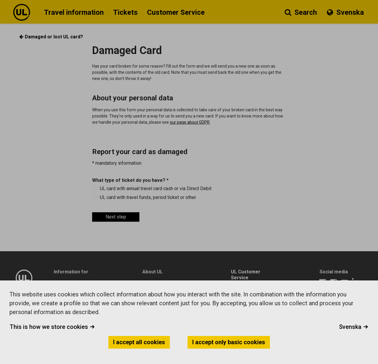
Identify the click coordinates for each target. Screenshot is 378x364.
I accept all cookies (139, 342)
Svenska (353, 326)
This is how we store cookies (52, 326)
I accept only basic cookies (228, 342)
